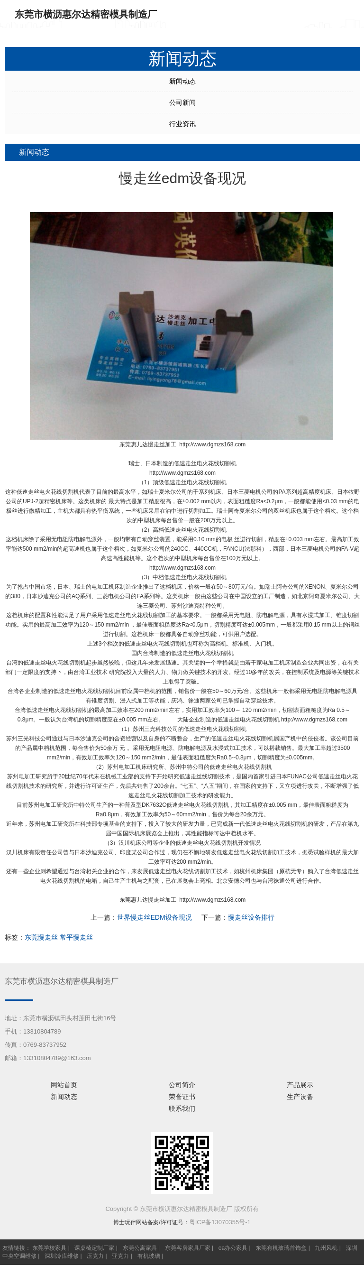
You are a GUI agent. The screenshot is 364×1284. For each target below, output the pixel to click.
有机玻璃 (148, 1256)
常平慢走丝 (76, 937)
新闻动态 (182, 81)
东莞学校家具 (49, 1248)
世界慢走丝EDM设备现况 (154, 917)
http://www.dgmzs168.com (212, 444)
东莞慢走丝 (41, 937)
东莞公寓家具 (140, 1248)
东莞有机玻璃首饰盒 (281, 1248)
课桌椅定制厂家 (94, 1248)
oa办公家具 (232, 1248)
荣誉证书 (182, 1096)
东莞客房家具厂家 (187, 1248)
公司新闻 (182, 102)
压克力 (95, 1256)
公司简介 (182, 1085)
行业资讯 (182, 123)
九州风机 (326, 1248)
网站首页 (64, 1085)
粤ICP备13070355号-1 (220, 1222)
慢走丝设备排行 (251, 917)
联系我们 (182, 1108)
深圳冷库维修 (62, 1256)
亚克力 (120, 1256)
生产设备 (300, 1096)
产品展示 (300, 1085)
